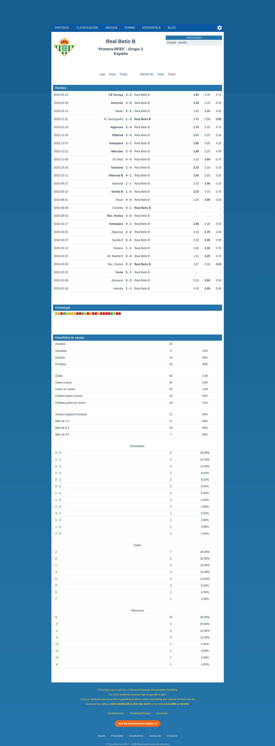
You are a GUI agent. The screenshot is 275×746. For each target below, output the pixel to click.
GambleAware (116, 713)
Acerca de (155, 735)
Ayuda (101, 735)
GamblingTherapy (140, 713)
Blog (172, 27)
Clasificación (87, 27)
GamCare (161, 713)
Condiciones (136, 735)
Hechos (111, 27)
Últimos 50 (146, 74)
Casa (112, 74)
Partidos (62, 27)
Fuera (123, 74)
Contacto (172, 735)
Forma (130, 27)
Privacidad (117, 735)
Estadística (151, 27)
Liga (102, 74)
